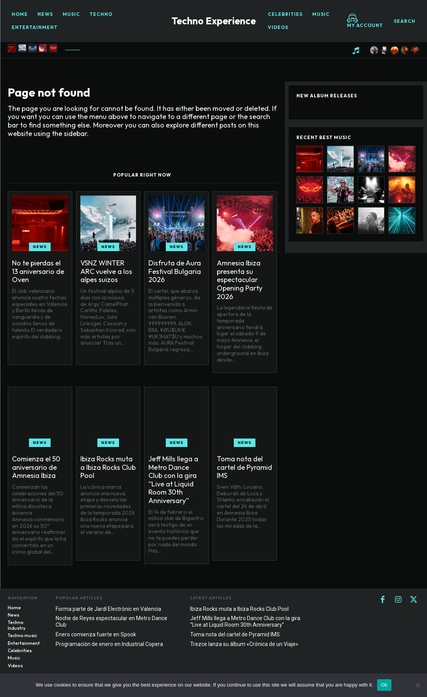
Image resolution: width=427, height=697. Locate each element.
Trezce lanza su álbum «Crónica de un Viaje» (244, 644)
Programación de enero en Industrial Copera (109, 644)
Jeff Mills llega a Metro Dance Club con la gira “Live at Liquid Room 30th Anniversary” (173, 479)
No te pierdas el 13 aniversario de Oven (38, 271)
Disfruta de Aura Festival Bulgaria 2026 (174, 271)
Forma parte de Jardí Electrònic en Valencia (108, 609)
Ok (384, 685)
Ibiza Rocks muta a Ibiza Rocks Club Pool (108, 467)
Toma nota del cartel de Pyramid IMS (244, 467)
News (40, 246)
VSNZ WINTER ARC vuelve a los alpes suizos (106, 271)
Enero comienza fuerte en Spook (96, 634)
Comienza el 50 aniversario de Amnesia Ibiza (36, 467)
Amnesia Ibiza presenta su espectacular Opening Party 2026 (239, 279)
